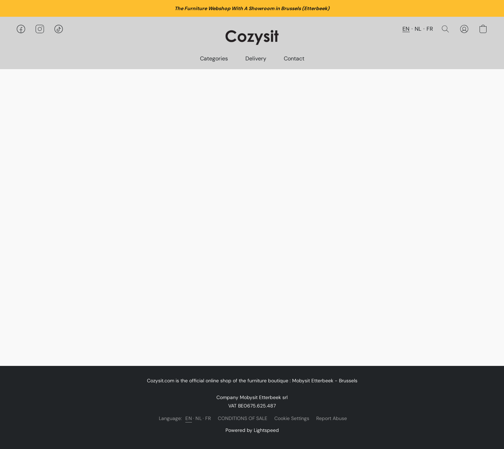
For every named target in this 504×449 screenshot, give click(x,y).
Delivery (255, 58)
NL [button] (418, 28)
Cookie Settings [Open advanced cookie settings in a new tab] (291, 418)
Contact (294, 58)
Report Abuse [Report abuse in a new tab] (331, 418)
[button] (252, 36)
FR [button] (430, 28)
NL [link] (198, 418)
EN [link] (188, 418)
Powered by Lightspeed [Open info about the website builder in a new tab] (252, 430)
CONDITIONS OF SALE (242, 418)
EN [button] (406, 28)
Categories (214, 58)
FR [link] (208, 418)
